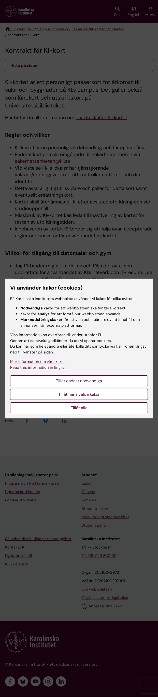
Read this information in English (38, 367)
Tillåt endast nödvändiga (79, 381)
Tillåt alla (79, 408)
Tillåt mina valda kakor (79, 394)
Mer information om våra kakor (37, 361)
